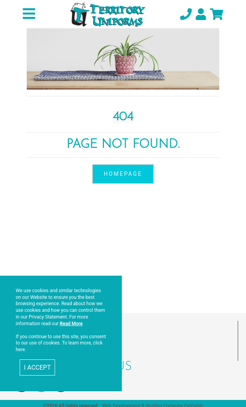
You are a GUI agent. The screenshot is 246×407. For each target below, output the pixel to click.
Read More (71, 323)
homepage (123, 174)
